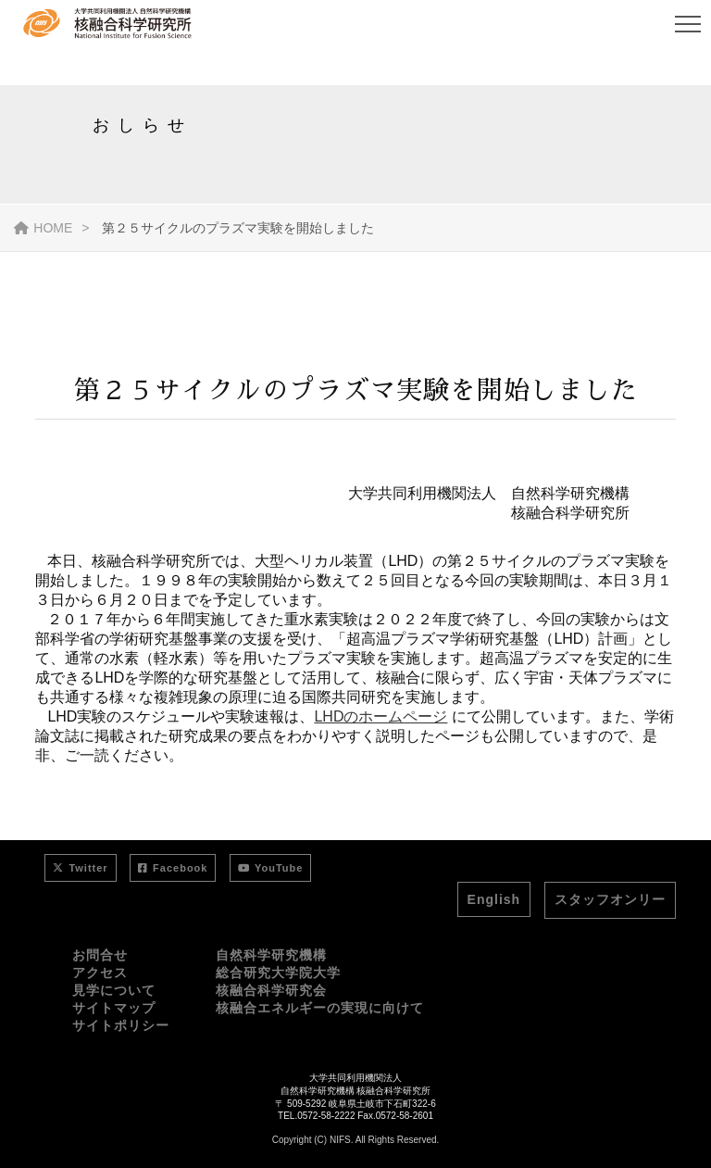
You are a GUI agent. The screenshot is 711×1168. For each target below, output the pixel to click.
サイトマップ (114, 1007)
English (494, 899)
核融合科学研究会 (271, 990)
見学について (114, 990)
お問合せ (100, 955)
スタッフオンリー (610, 899)
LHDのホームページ (380, 716)
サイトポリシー (120, 1025)
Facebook (172, 867)
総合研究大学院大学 (278, 972)
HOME (43, 227)
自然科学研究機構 (271, 955)
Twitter (80, 867)
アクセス (100, 972)
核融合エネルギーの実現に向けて (320, 1007)
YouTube (270, 867)
